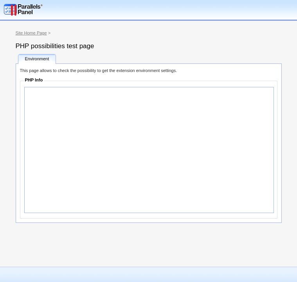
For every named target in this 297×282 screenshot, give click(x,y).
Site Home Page (31, 33)
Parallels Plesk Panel (45, 10)
